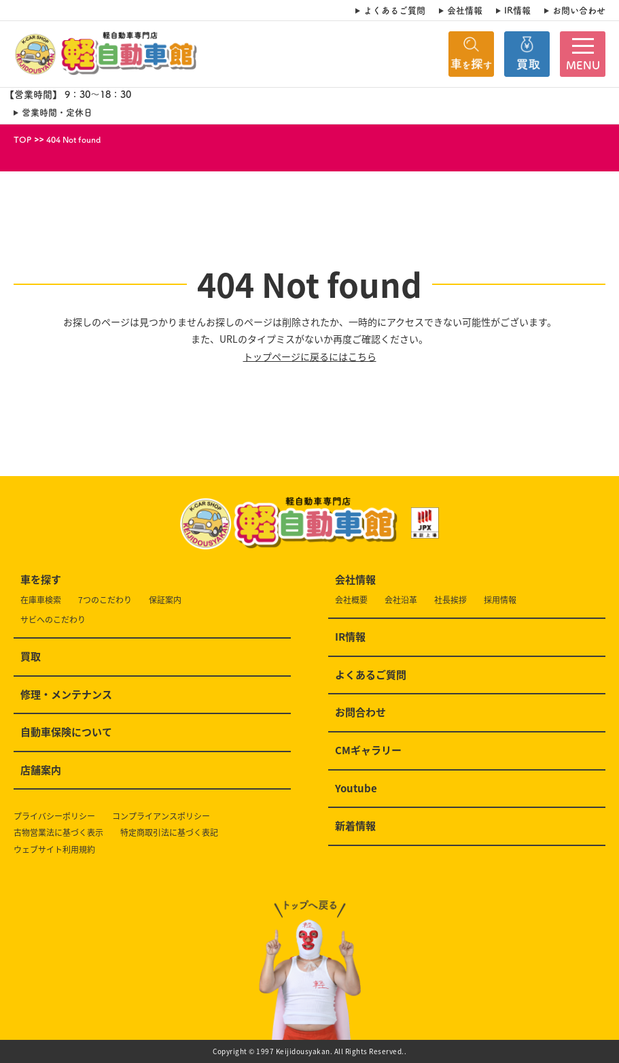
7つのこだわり (105, 600)
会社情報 (464, 10)
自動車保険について (66, 732)
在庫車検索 (40, 600)
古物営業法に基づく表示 (58, 833)
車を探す (40, 580)
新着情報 (355, 826)
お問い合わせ (578, 10)
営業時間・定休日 (57, 112)
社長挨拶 (450, 600)
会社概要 (351, 600)
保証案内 (165, 600)
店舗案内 (40, 770)
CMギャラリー (368, 751)
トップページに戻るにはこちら (309, 356)
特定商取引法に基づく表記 (169, 833)
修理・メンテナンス (66, 695)
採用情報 (500, 600)
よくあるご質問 (394, 10)
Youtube (356, 789)
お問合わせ (360, 713)
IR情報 (517, 10)
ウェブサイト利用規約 (54, 850)
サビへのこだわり (53, 620)
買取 (30, 657)
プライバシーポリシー (54, 816)
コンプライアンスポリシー (161, 816)
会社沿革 (401, 600)
